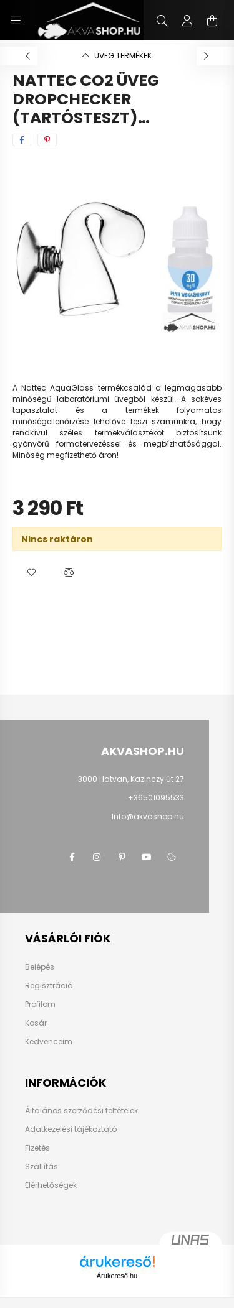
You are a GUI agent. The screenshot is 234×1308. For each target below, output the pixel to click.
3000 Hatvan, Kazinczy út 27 (131, 779)
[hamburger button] (15, 20)
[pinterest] (47, 140)
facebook (71, 857)
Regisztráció (48, 985)
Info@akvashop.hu (148, 816)
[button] (31, 572)
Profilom (40, 1004)
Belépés (39, 967)
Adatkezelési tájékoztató (71, 1129)
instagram (96, 857)
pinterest (121, 857)
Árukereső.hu (117, 1275)
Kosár (36, 1023)
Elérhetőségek (51, 1185)
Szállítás (41, 1166)
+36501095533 (156, 797)
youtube (146, 857)
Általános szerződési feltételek (81, 1110)
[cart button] (212, 20)
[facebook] (21, 140)
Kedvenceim (48, 1041)
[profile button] (187, 20)
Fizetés (37, 1148)
